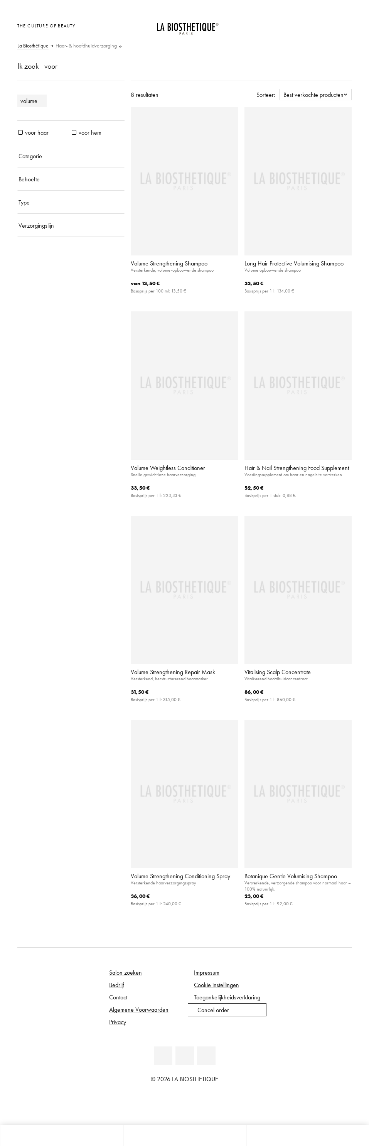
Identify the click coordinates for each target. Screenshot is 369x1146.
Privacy (117, 1022)
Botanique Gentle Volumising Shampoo (290, 876)
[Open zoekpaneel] (307, 1135)
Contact (118, 997)
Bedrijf (116, 985)
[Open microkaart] (344, 25)
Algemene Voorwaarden (138, 1009)
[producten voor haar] (20, 132)
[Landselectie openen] (306, 25)
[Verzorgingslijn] (71, 225)
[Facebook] (163, 1055)
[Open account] (325, 25)
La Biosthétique (33, 46)
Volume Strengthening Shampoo (169, 263)
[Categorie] (71, 155)
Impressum (206, 972)
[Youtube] (184, 1055)
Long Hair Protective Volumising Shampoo (294, 263)
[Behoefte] (71, 179)
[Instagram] (206, 1055)
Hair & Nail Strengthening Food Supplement (296, 468)
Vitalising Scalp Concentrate (277, 672)
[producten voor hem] (74, 132)
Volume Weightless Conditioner (168, 468)
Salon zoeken (125, 972)
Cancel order (213, 1010)
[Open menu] (184, 1135)
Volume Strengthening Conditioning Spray (180, 876)
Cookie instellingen (216, 985)
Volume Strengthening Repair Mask (173, 672)
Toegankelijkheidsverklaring (227, 997)
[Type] (71, 202)
